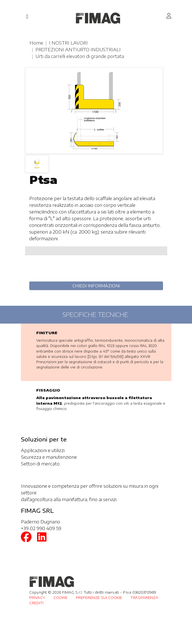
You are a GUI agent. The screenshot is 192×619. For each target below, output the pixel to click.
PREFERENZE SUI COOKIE (99, 597)
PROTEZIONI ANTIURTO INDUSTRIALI (78, 49)
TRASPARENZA (144, 597)
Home (36, 43)
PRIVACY (37, 597)
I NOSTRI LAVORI (68, 43)
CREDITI (36, 603)
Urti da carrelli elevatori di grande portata (79, 56)
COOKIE (60, 597)
